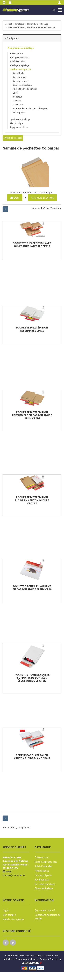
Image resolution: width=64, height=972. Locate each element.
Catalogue (19, 24)
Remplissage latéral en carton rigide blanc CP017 (32, 756)
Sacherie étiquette (16, 27)
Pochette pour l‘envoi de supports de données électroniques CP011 (32, 677)
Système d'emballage (20, 119)
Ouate (15, 92)
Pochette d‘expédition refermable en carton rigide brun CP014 (32, 415)
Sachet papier (19, 112)
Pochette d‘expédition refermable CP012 (32, 329)
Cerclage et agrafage (19, 65)
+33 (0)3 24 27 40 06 (42, 197)
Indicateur (17, 96)
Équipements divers (19, 127)
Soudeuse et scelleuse (22, 85)
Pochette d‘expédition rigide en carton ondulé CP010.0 (32, 500)
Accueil (8, 24)
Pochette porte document (25, 88)
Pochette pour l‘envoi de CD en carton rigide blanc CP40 (32, 587)
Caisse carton (16, 53)
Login (6, 910)
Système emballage (45, 884)
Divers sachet (19, 104)
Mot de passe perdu (13, 919)
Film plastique (16, 123)
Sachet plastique (20, 81)
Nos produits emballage (37, 24)
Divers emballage (44, 888)
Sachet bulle (18, 73)
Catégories (13, 38)
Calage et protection (19, 57)
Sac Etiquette (42, 879)
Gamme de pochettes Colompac (41, 27)
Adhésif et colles (17, 61)
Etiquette (17, 100)
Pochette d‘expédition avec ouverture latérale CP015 (32, 244)
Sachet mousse (19, 77)
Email (14, 197)
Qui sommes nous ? (45, 910)
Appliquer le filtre (12, 138)
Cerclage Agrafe (43, 875)
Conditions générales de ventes (48, 916)
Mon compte (9, 914)
